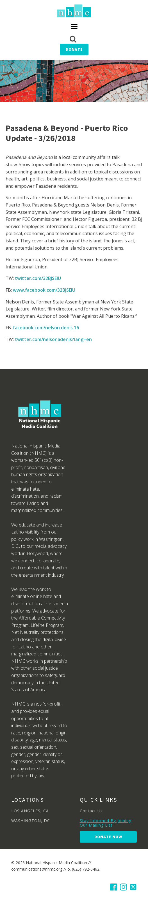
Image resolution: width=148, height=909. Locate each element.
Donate (74, 49)
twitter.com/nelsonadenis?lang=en (53, 339)
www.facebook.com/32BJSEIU (44, 290)
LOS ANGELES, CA (30, 811)
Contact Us (91, 811)
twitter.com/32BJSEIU (38, 278)
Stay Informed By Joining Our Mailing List (105, 822)
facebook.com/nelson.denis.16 (46, 327)
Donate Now (108, 836)
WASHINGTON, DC (30, 820)
